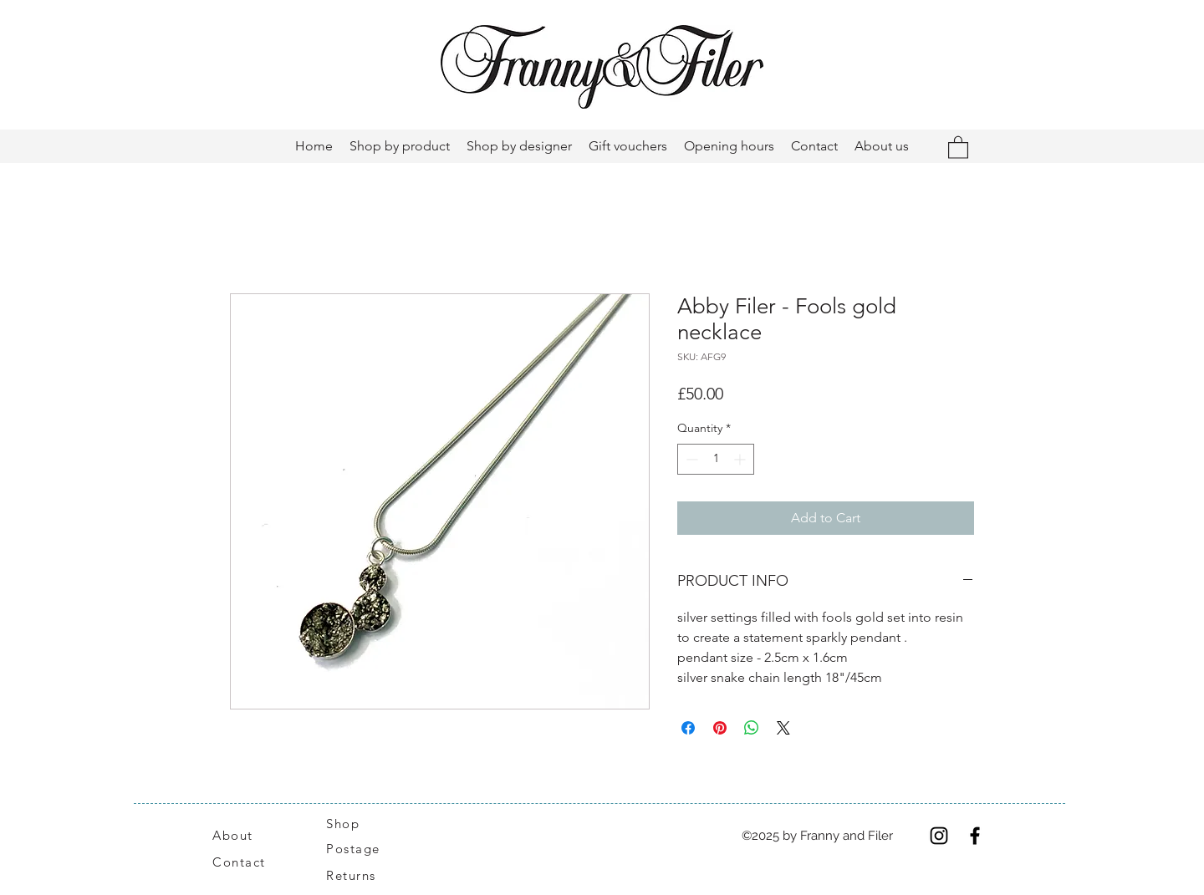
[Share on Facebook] (688, 728)
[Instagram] (939, 835)
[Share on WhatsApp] (752, 728)
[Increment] (741, 459)
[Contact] (247, 862)
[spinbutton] (716, 459)
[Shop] (353, 824)
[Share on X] (783, 728)
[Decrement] (690, 459)
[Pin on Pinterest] (720, 728)
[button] (958, 147)
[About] (252, 835)
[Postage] (361, 849)
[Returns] (359, 876)
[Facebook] (975, 835)
